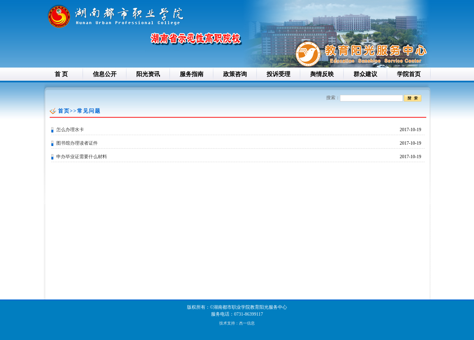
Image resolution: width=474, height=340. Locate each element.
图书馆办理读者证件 (77, 143)
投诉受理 (278, 74)
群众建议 (365, 74)
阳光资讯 (148, 74)
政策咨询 (235, 74)
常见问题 (89, 111)
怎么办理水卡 (70, 129)
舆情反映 (322, 74)
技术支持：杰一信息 (237, 323)
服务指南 (191, 74)
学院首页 (409, 74)
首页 (64, 111)
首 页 (61, 74)
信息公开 (105, 74)
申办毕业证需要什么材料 (81, 156)
